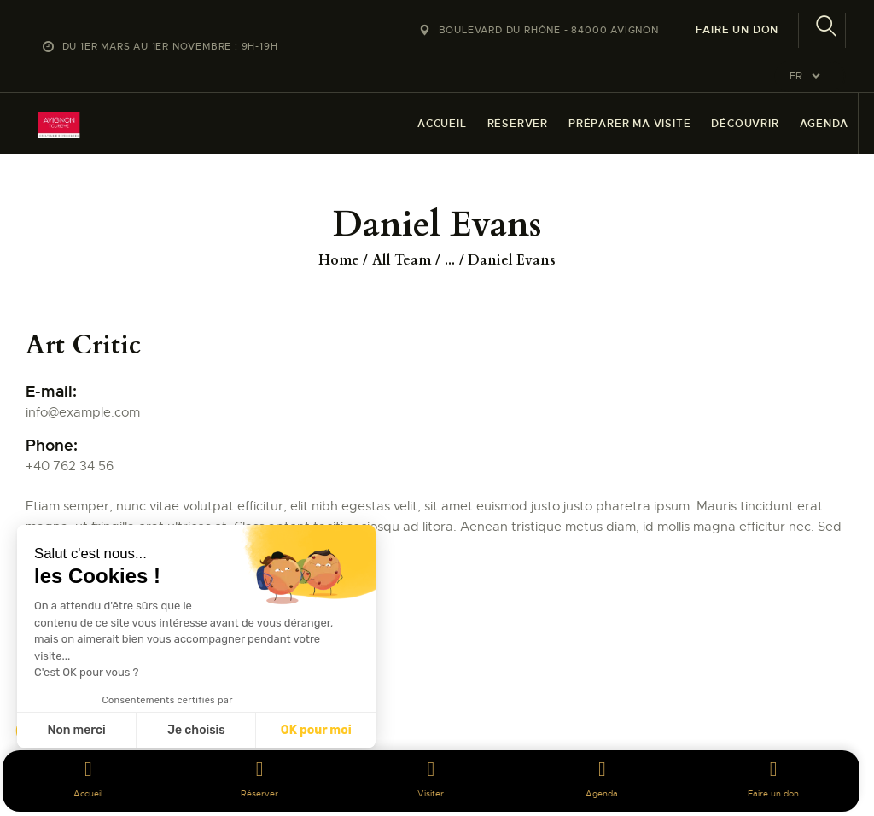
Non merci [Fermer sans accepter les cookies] (76, 730)
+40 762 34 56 (70, 466)
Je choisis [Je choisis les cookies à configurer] (196, 730)
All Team (401, 260)
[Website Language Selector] (810, 76)
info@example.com (83, 412)
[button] (35, 786)
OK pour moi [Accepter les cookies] (316, 730)
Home (338, 260)
